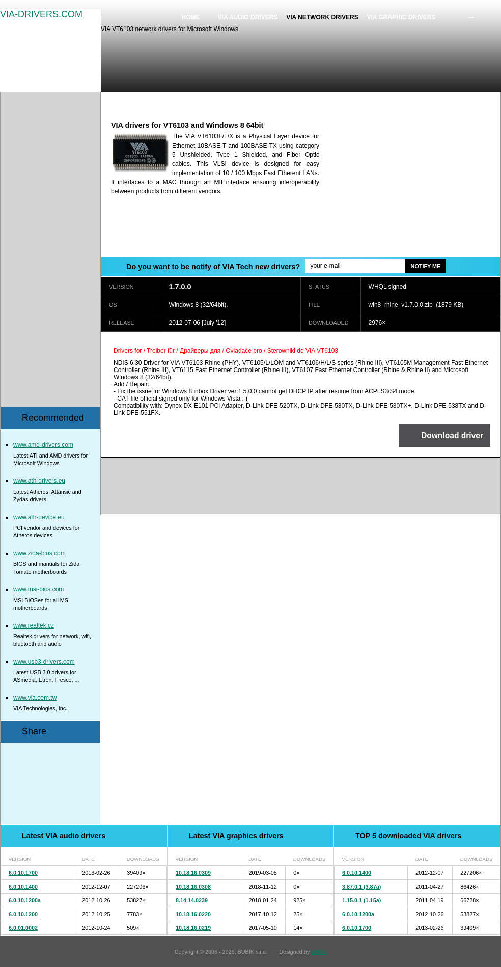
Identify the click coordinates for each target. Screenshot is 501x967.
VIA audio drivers (248, 17)
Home (191, 17)
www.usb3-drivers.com (44, 661)
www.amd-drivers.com (43, 444)
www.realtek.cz (33, 625)
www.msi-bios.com (38, 589)
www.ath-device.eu (39, 517)
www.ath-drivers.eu (39, 481)
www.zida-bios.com (39, 553)
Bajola (318, 952)
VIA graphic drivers (401, 17)
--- (471, 17)
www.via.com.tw (35, 697)
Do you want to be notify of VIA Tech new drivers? (213, 267)
